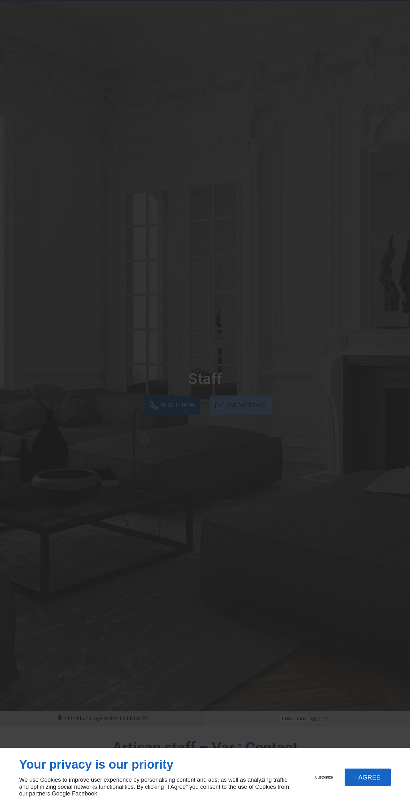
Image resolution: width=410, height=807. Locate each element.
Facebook (84, 793)
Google (61, 793)
